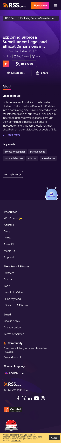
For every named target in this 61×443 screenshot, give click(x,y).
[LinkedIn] (30, 398)
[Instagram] (43, 398)
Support (9, 257)
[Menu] (56, 5)
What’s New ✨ (13, 218)
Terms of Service (14, 334)
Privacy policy (12, 327)
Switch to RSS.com (16, 305)
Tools (7, 286)
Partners (9, 273)
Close (54, 438)
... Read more (11, 134)
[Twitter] (24, 398)
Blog (7, 231)
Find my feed (13, 299)
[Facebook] (18, 398)
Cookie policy (12, 321)
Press (7, 238)
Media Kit (9, 250)
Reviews (9, 279)
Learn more (16, 441)
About (7, 86)
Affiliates (9, 225)
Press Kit (9, 244)
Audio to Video (14, 292)
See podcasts (13, 357)
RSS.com (9, 352)
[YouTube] (36, 398)
